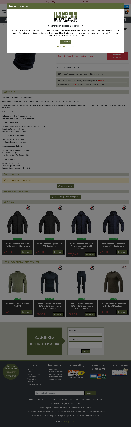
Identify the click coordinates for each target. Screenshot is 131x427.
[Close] (121, 6)
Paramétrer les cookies (65, 47)
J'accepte (65, 42)
